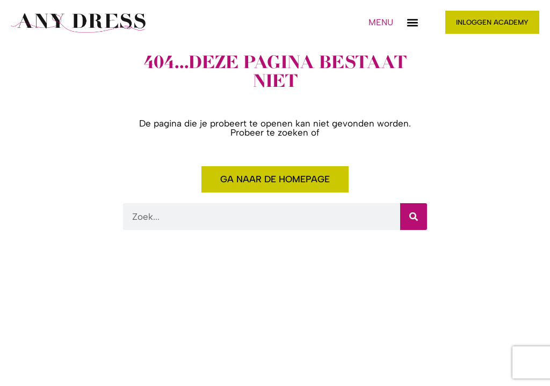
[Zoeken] (413, 216)
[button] (413, 22)
